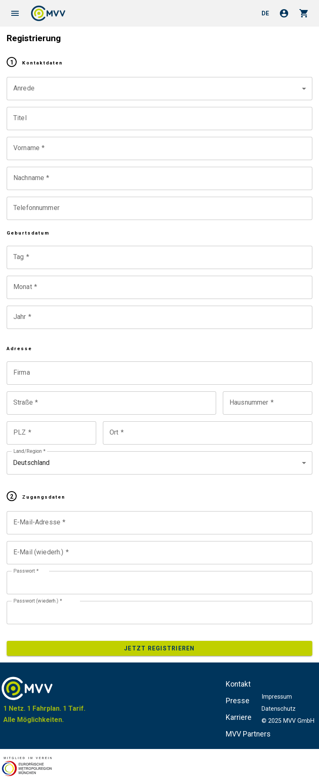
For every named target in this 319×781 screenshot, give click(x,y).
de (265, 13)
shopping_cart (304, 13)
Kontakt (238, 684)
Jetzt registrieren (159, 648)
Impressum (277, 696)
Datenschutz (279, 708)
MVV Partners (248, 734)
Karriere (239, 717)
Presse (237, 701)
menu (15, 13)
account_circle (284, 13)
